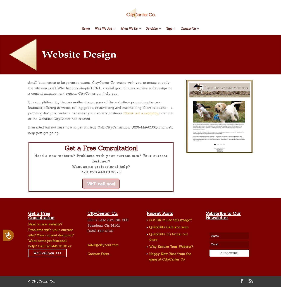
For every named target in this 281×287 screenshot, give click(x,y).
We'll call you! (101, 184)
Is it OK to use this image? (170, 220)
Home (86, 29)
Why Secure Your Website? (171, 247)
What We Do (129, 29)
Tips (169, 29)
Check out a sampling (141, 113)
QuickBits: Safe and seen (169, 227)
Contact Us (188, 29)
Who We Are (103, 29)
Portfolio (152, 29)
